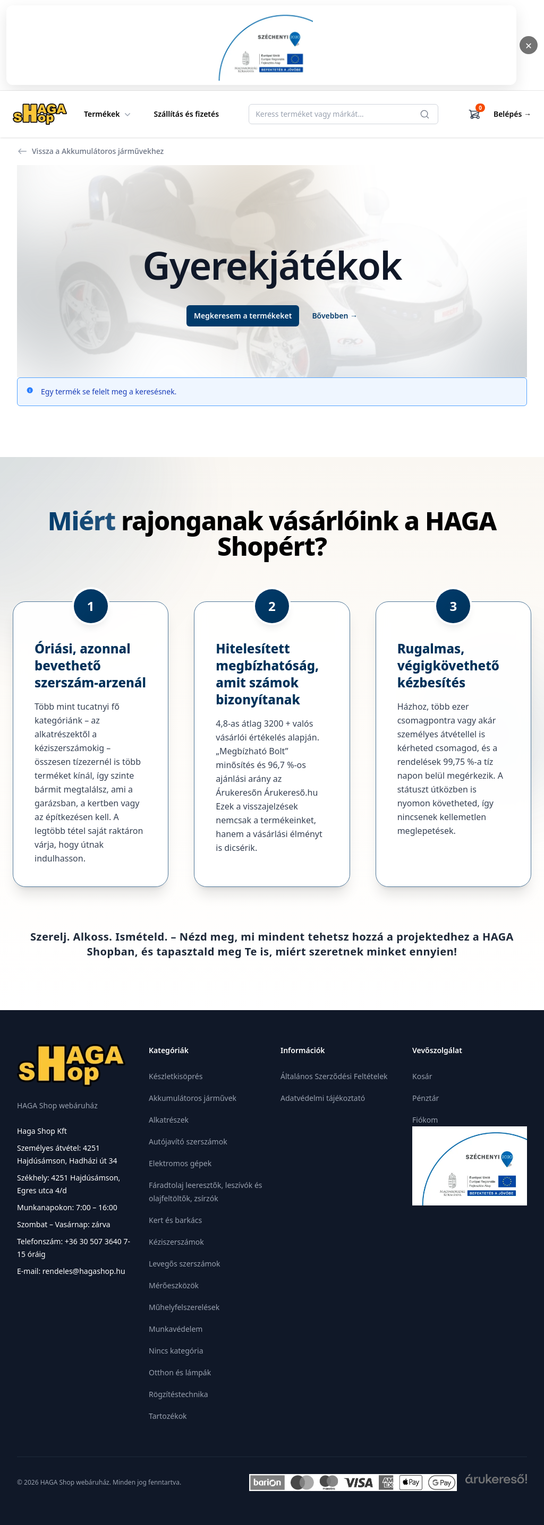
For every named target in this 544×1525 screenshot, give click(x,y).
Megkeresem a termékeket (243, 316)
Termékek (108, 114)
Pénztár (425, 1098)
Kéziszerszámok (176, 1242)
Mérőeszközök (174, 1285)
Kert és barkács (175, 1220)
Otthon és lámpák (180, 1372)
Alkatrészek (169, 1120)
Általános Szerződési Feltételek (334, 1076)
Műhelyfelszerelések (184, 1307)
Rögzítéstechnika (178, 1394)
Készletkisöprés (175, 1076)
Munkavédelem (175, 1329)
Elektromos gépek (180, 1163)
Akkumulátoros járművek (192, 1098)
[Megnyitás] (261, 45)
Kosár (422, 1076)
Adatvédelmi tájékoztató (322, 1098)
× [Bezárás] (528, 45)
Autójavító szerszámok (188, 1141)
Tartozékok (168, 1416)
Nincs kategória (176, 1351)
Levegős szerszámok (184, 1264)
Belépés (512, 114)
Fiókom (425, 1120)
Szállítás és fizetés (186, 114)
